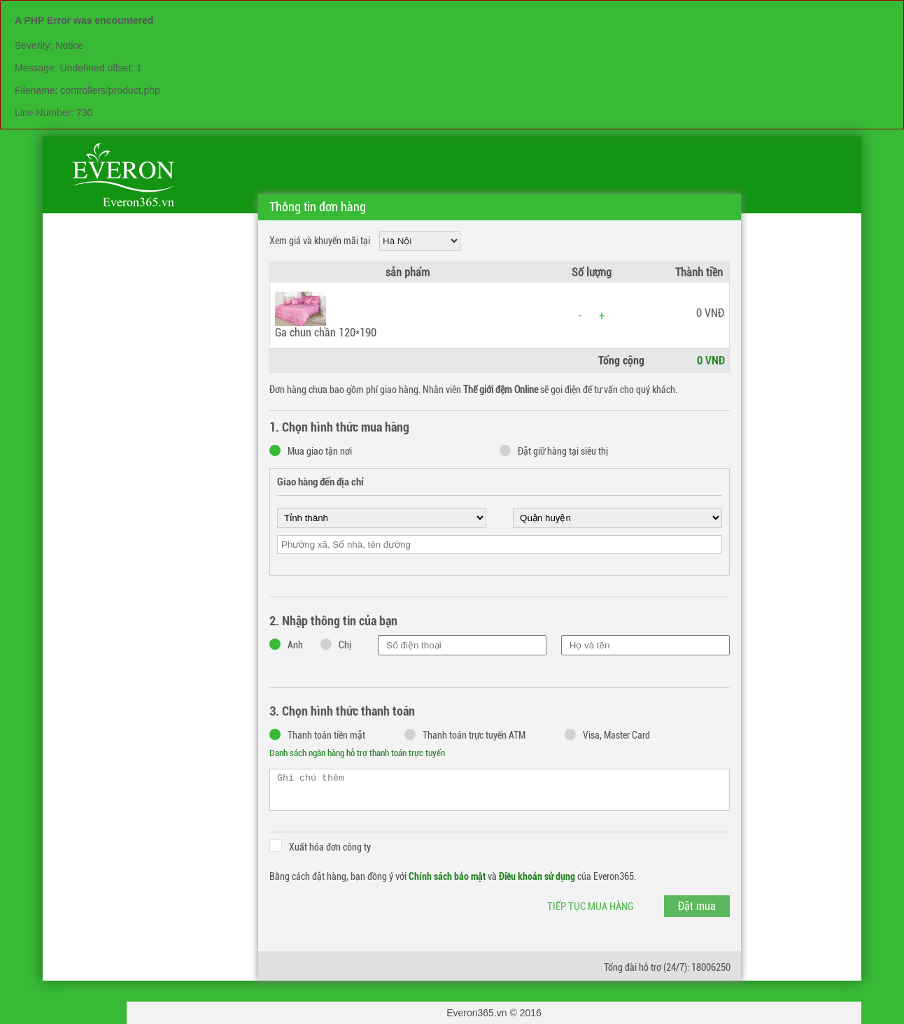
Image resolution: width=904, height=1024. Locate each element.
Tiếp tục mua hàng (590, 906)
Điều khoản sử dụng (537, 876)
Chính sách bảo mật (447, 876)
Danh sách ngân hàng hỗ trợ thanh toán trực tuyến (357, 753)
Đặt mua (697, 906)
